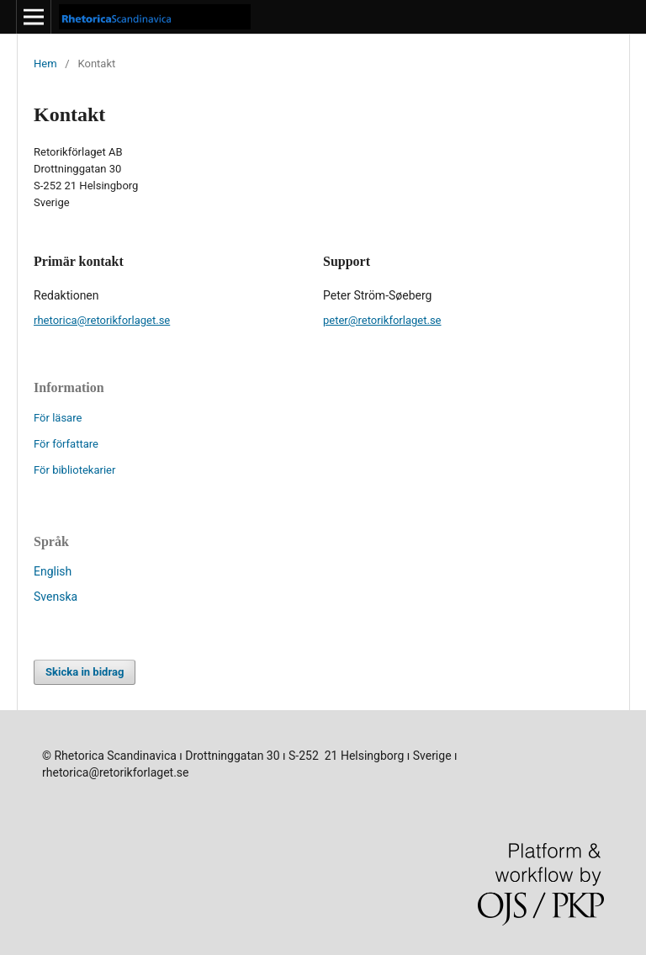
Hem (45, 63)
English (52, 571)
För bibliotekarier (74, 470)
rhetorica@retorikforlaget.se (102, 320)
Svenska (55, 596)
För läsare (58, 417)
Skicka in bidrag (84, 672)
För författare (66, 444)
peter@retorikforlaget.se (382, 320)
